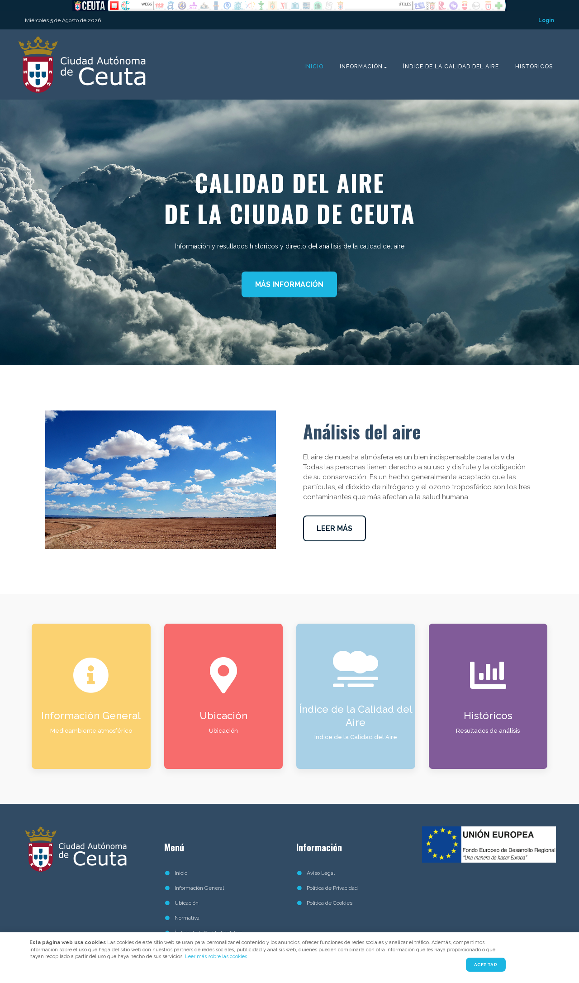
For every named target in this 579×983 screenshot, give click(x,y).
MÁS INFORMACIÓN (289, 284)
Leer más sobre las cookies (216, 956)
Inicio (313, 66)
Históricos (534, 66)
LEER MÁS (334, 528)
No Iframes (289, 5)
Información (361, 66)
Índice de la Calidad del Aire (451, 66)
